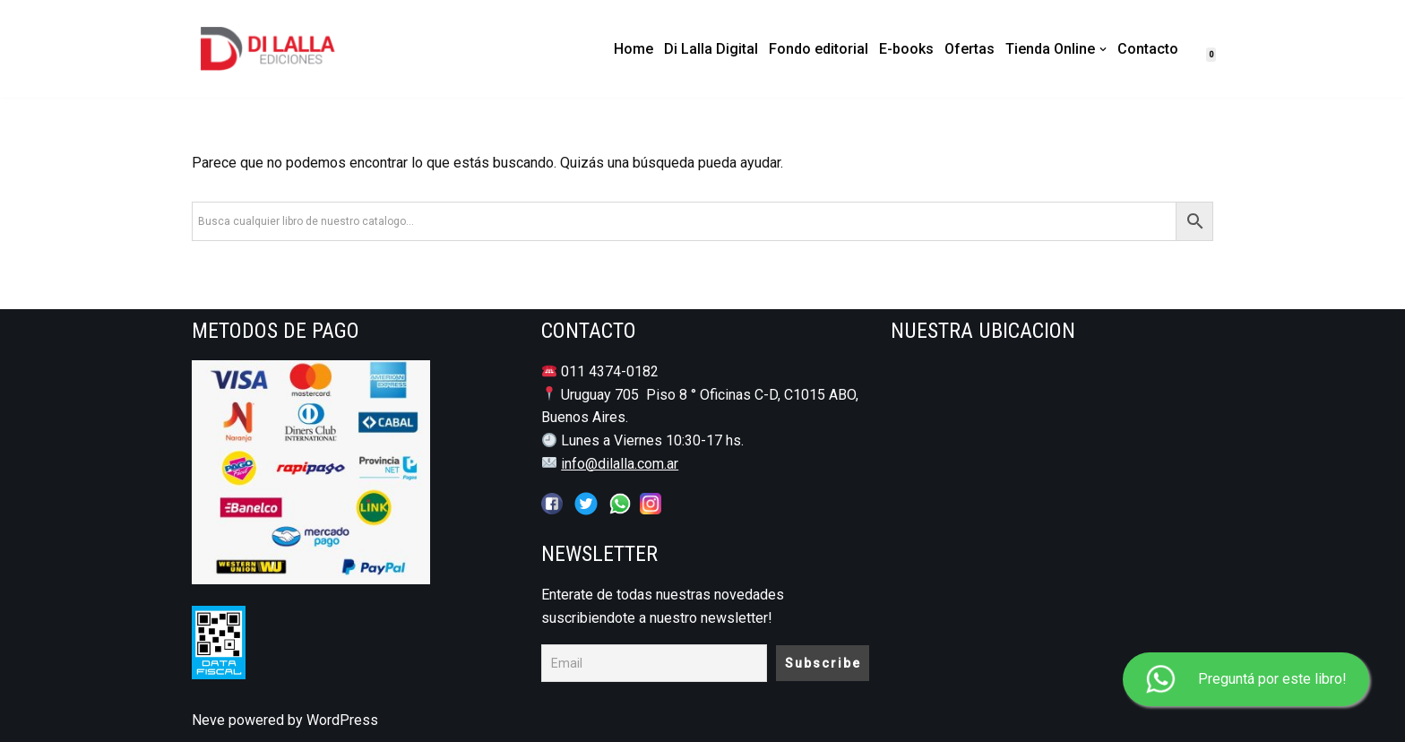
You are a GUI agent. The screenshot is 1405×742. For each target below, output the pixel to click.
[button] (1103, 49)
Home (633, 48)
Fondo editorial (818, 48)
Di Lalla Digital (711, 48)
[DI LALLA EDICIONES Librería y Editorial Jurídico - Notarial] (282, 49)
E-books (906, 48)
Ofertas (969, 48)
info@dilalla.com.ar (619, 463)
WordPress (342, 720)
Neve (208, 720)
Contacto (1147, 48)
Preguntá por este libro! (1246, 679)
